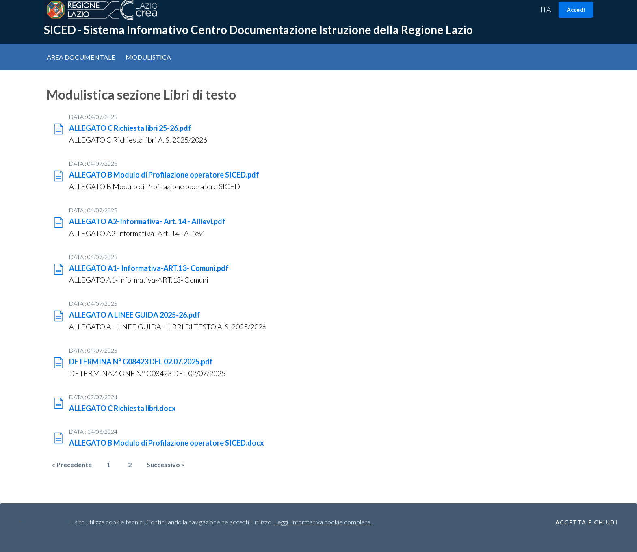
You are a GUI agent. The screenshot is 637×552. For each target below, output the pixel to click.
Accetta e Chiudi (586, 522)
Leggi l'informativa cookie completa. (323, 522)
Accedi (576, 9)
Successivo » (165, 463)
